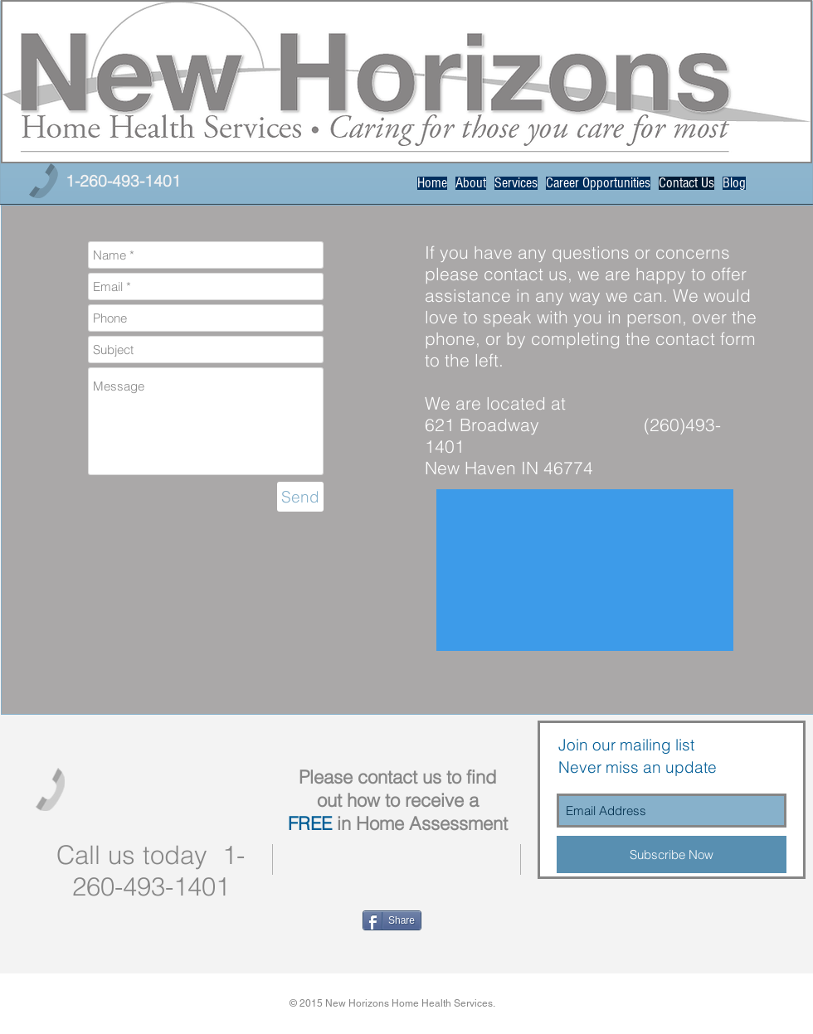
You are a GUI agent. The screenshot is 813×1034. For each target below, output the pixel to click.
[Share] (392, 920)
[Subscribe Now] (671, 854)
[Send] (300, 497)
